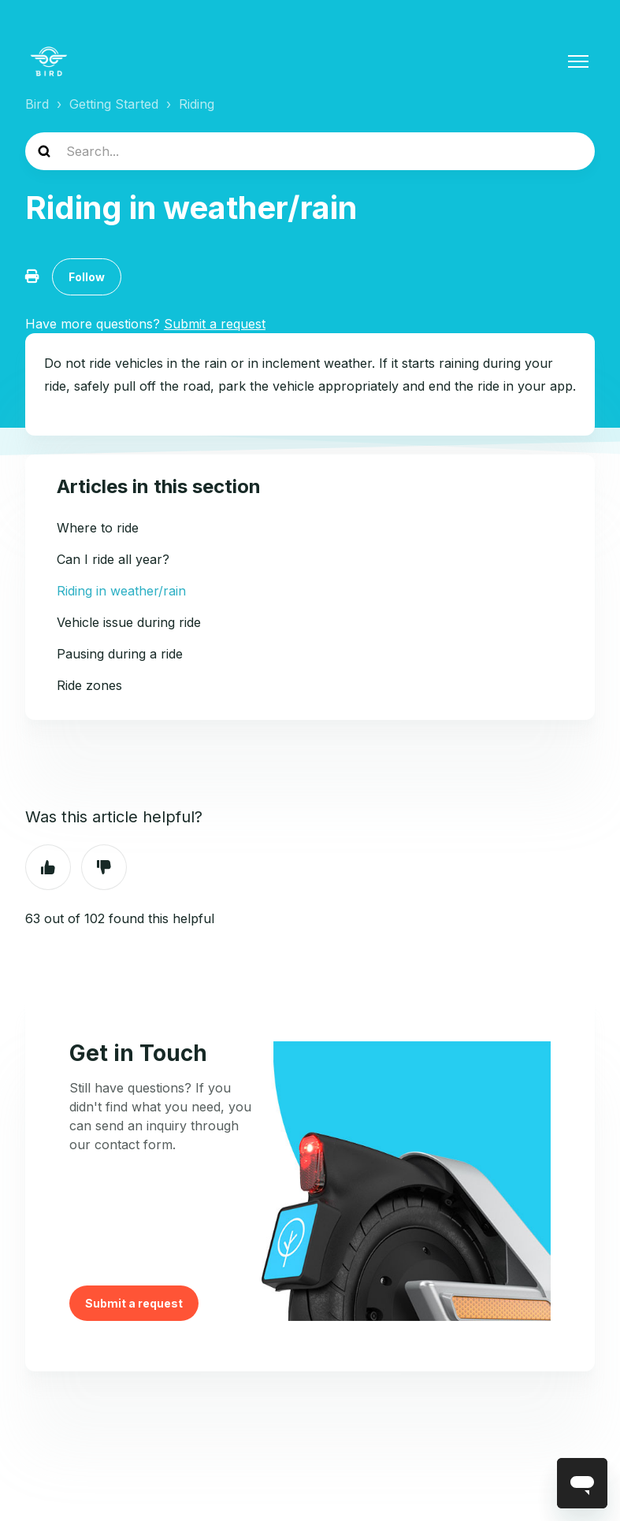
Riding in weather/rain (121, 591)
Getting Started (113, 104)
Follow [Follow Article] (87, 277)
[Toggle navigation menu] (578, 61)
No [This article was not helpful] (104, 867)
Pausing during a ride (120, 654)
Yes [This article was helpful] (48, 867)
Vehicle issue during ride (129, 622)
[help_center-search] (310, 151)
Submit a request (134, 1303)
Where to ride (98, 528)
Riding (196, 104)
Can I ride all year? (113, 559)
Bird (37, 104)
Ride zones (89, 685)
